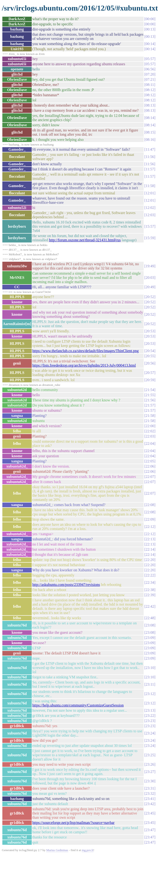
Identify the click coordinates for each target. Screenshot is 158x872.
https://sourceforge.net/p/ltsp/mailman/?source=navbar (73, 823)
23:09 (150, 638)
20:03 (150, 278)
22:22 (150, 575)
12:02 (150, 208)
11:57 (150, 169)
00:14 (150, 44)
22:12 (150, 527)
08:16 (150, 140)
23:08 (150, 625)
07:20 (150, 74)
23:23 (150, 721)
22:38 (150, 590)
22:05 (150, 461)
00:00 (150, 19)
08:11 (150, 85)
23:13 (150, 710)
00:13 (150, 29)
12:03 (150, 215)
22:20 (150, 560)
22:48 (150, 618)
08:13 (150, 105)
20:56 (150, 363)
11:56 (150, 157)
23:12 (150, 694)
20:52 (150, 297)
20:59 (150, 380)
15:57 (150, 226)
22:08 (150, 505)
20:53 (150, 331)
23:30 (150, 781)
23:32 (150, 793)
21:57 (150, 405)
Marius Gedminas (57, 850)
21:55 (150, 395)
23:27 (150, 772)
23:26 (150, 764)
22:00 (150, 426)
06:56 (150, 69)
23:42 (150, 804)
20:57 (150, 373)
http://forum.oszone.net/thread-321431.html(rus (85, 240)
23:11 (150, 684)
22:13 (150, 539)
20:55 (150, 356)
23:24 (150, 733)
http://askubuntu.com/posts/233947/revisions (66, 585)
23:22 (150, 716)
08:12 (150, 90)
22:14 (150, 549)
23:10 (150, 668)
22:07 (150, 477)
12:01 (150, 193)
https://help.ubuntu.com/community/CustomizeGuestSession (78, 705)
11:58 (150, 186)
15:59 (150, 238)
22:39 (150, 595)
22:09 (150, 519)
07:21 (150, 79)
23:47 (150, 830)
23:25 (150, 755)
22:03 (150, 436)
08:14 (150, 118)
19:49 (150, 266)
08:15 (150, 132)
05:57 (150, 59)
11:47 (150, 149)
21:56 (150, 400)
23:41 (150, 799)
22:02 (150, 431)
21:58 (150, 416)
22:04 (150, 444)
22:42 (150, 606)
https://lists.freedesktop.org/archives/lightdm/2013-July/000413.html (84, 365)
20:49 (150, 287)
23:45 (150, 813)
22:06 (150, 466)
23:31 (150, 788)
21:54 (150, 390)
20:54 (150, 351)
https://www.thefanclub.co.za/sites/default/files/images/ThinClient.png (85, 351)
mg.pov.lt (87, 850)
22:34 (150, 582)
